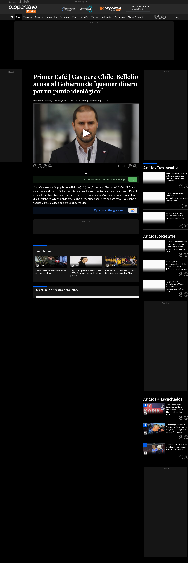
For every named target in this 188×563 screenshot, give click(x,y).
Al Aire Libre (52, 17)
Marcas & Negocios (136, 17)
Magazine (27, 17)
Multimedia (106, 17)
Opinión (84, 17)
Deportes (39, 17)
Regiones (64, 17)
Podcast (94, 17)
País (18, 17)
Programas (120, 17)
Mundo (75, 17)
